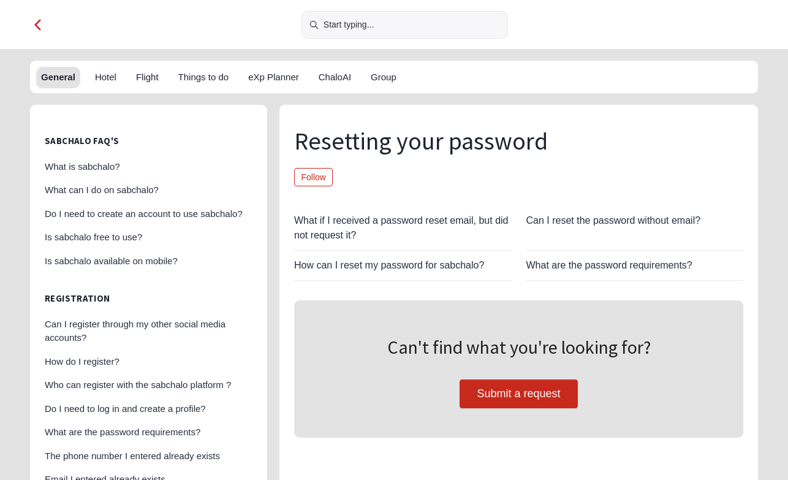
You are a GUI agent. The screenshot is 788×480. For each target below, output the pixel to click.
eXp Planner (273, 77)
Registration (77, 298)
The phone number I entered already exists (132, 456)
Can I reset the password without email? (613, 220)
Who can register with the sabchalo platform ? (138, 384)
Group (383, 77)
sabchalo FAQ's (82, 141)
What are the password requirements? (609, 265)
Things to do (203, 77)
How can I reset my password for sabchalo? (389, 265)
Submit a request (518, 393)
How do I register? (82, 361)
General (58, 77)
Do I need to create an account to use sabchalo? (144, 213)
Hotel (105, 77)
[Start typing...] (404, 25)
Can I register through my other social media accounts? (135, 331)
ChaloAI (335, 77)
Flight (147, 77)
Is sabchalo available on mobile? (111, 261)
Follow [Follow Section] (313, 177)
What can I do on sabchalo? (102, 190)
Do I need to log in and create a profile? (125, 408)
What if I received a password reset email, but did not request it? (401, 227)
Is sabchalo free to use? (93, 237)
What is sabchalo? (82, 166)
